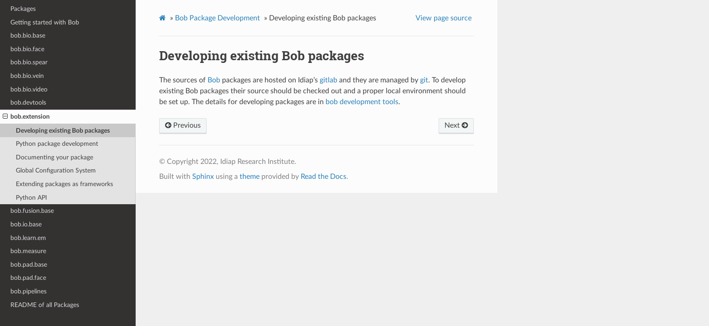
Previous (183, 125)
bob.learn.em (28, 238)
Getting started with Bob (44, 22)
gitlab (328, 80)
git (424, 80)
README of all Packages (44, 305)
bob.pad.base (28, 264)
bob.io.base (26, 224)
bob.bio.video (28, 89)
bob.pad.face (28, 277)
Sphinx (203, 176)
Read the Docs (323, 176)
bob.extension (26, 117)
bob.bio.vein (27, 75)
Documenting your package (54, 157)
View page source (444, 18)
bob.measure (28, 251)
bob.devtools (28, 102)
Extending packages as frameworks (64, 184)
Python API (31, 197)
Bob (214, 80)
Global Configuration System (56, 170)
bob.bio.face (27, 49)
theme (250, 176)
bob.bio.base (27, 35)
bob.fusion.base (32, 210)
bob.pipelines (28, 291)
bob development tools (362, 101)
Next (456, 125)
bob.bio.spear (28, 62)
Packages (23, 8)
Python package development (57, 143)
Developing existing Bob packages (63, 130)
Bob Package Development (217, 18)
